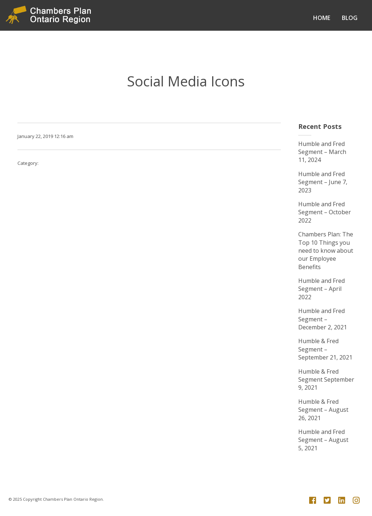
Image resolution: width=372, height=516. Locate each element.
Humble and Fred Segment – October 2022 (324, 212)
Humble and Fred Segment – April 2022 (321, 289)
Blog (349, 18)
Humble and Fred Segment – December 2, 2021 (322, 319)
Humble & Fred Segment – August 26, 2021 (323, 410)
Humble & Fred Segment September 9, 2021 (326, 379)
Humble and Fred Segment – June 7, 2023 (322, 182)
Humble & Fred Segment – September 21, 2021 (325, 349)
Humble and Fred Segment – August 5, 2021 (323, 440)
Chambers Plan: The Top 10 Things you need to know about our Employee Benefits (325, 250)
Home (321, 18)
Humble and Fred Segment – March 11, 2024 (322, 152)
